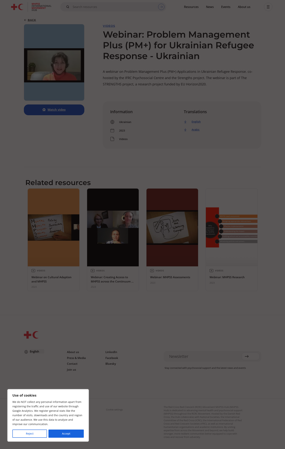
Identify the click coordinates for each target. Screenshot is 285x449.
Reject (29, 433)
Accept (66, 433)
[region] (48, 415)
